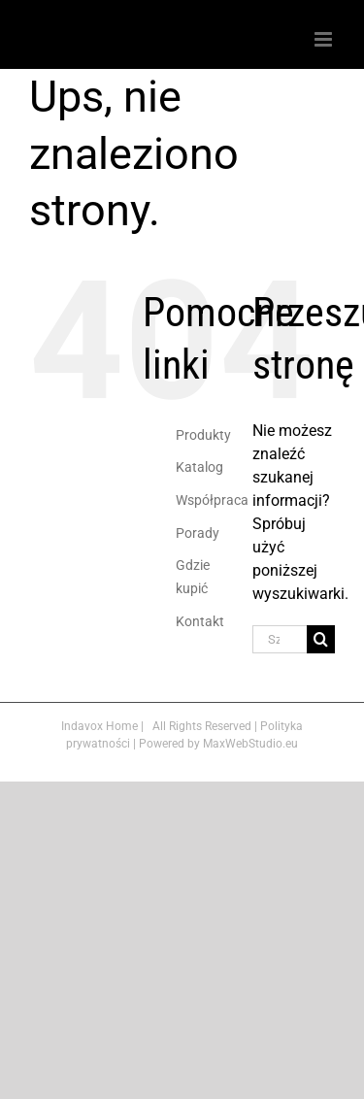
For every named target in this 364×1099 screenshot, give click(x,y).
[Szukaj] (321, 639)
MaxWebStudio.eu (250, 743)
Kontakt (200, 621)
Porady (197, 533)
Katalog (199, 467)
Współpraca (212, 500)
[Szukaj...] (279, 639)
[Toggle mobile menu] (324, 39)
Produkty (203, 435)
